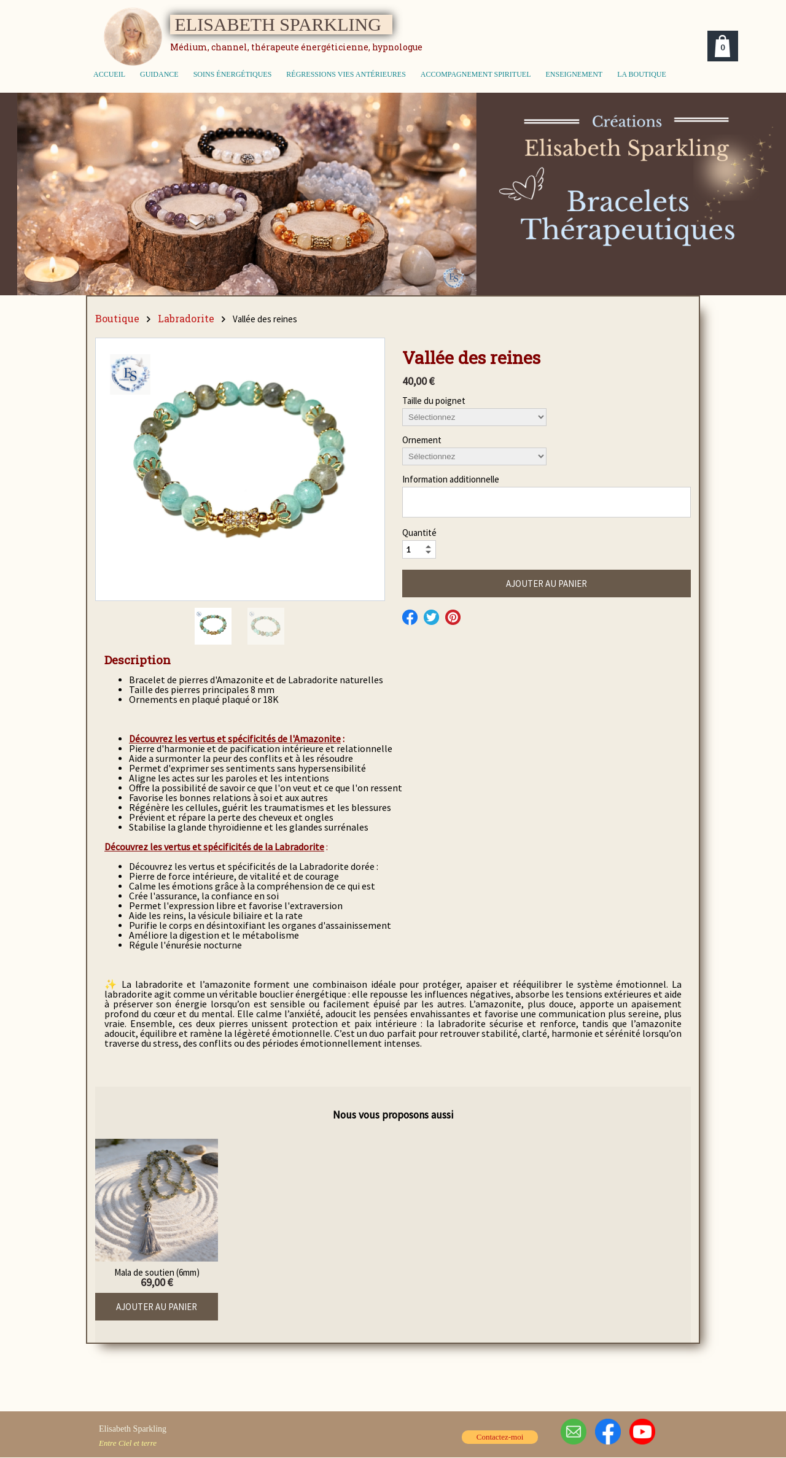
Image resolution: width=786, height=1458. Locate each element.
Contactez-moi (500, 1436)
